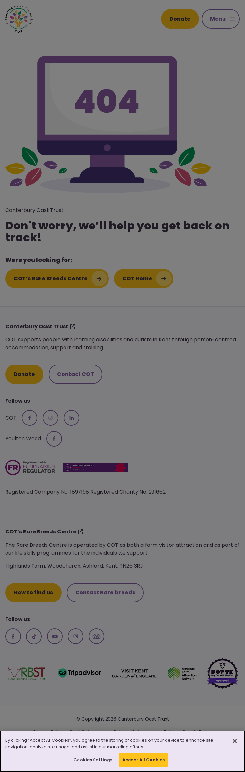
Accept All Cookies (143, 760)
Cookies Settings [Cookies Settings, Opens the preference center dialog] (92, 760)
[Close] (234, 742)
